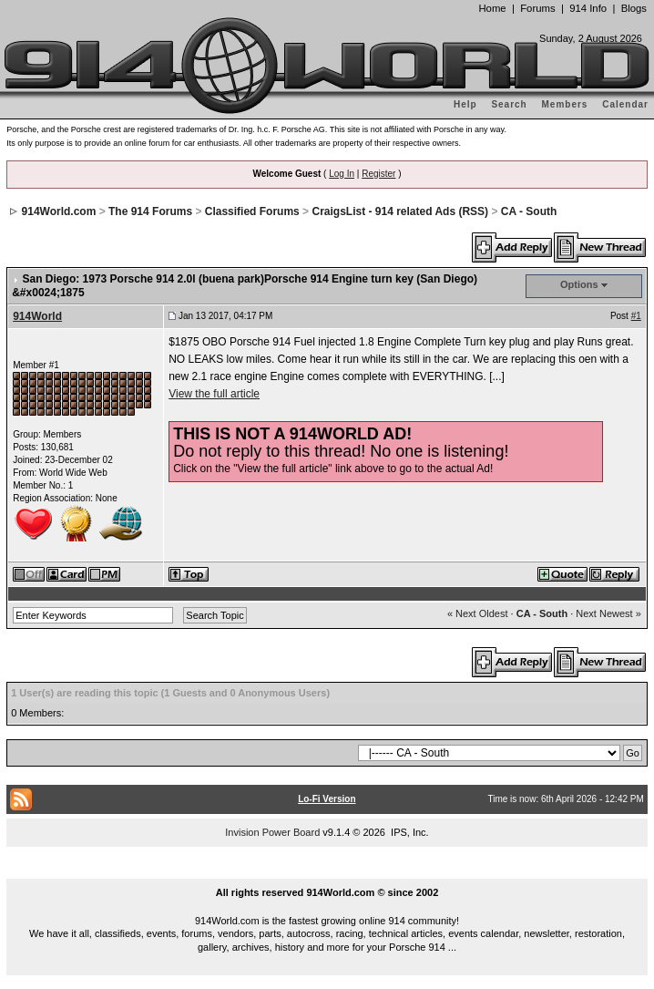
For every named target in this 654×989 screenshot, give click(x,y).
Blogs (634, 8)
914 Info (588, 8)
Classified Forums (252, 211)
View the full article (214, 393)
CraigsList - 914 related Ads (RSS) (400, 211)
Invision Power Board (272, 832)
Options (579, 284)
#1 (636, 316)
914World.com (59, 211)
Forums (537, 8)
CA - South (529, 211)
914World (37, 316)
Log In (341, 174)
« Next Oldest (477, 613)
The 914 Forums (150, 211)
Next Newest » (608, 613)
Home (492, 8)
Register (378, 174)
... (327, 871)
